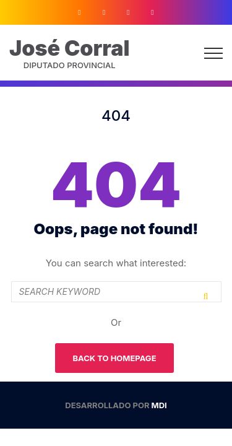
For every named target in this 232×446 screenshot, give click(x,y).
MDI (159, 405)
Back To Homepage (114, 358)
